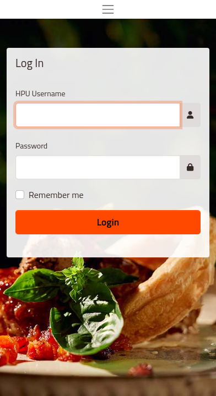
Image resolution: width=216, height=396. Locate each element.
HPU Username (40, 93)
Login (108, 222)
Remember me (56, 194)
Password (31, 145)
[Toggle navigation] (108, 9)
